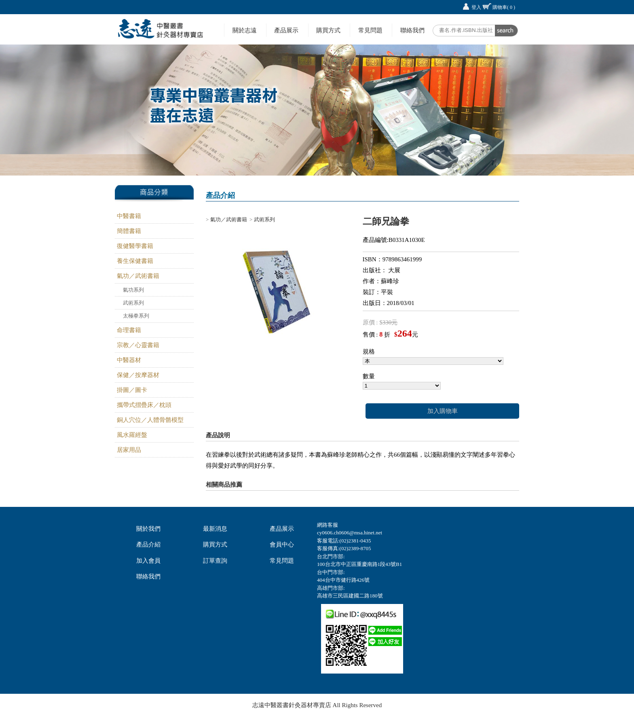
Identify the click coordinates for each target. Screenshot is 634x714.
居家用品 (129, 450)
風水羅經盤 (132, 435)
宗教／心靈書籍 (138, 345)
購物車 (503, 7)
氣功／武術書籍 (138, 276)
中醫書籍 (129, 216)
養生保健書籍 (135, 261)
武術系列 (133, 303)
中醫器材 (129, 360)
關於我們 (148, 528)
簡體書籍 (129, 231)
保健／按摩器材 (138, 375)
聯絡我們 (412, 30)
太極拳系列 (136, 316)
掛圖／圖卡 (132, 390)
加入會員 (148, 560)
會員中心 (282, 544)
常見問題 (370, 30)
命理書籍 (129, 330)
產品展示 (286, 30)
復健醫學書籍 (135, 246)
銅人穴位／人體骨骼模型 (150, 420)
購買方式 (328, 30)
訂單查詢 (215, 560)
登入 (476, 7)
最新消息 (215, 528)
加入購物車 (442, 411)
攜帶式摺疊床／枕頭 (144, 405)
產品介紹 (148, 544)
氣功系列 (133, 290)
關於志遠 (244, 30)
